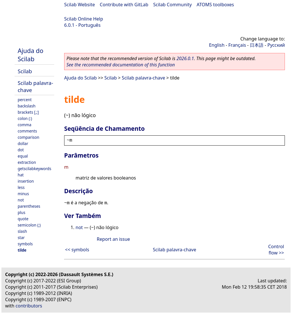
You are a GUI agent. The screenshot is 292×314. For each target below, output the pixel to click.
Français (237, 45)
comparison (28, 137)
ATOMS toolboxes (215, 4)
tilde (22, 250)
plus (21, 212)
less (21, 187)
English (216, 45)
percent (25, 99)
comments (27, 131)
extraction (27, 162)
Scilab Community (172, 4)
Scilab (25, 71)
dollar (23, 143)
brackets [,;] (28, 112)
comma (24, 124)
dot (21, 149)
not (21, 200)
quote (23, 218)
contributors (29, 306)
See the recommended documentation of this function (120, 65)
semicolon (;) (29, 225)
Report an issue (113, 239)
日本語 (256, 45)
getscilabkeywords (34, 168)
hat (21, 175)
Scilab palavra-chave (143, 78)
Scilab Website (79, 4)
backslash (26, 106)
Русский (276, 45)
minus (23, 193)
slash (22, 231)
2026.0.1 (185, 58)
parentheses (29, 206)
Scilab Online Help (83, 19)
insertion (26, 181)
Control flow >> (276, 249)
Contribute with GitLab (124, 4)
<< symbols (77, 249)
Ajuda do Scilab (30, 54)
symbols (25, 243)
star (21, 237)
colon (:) (25, 118)
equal (23, 156)
